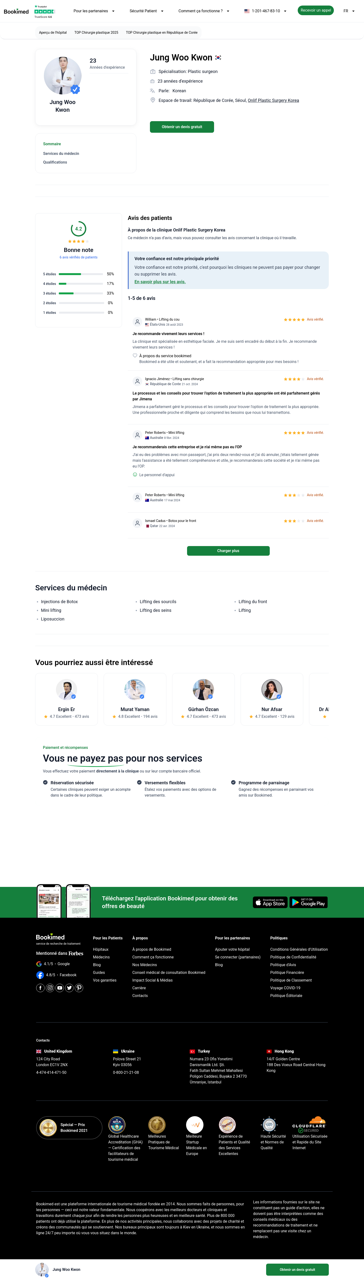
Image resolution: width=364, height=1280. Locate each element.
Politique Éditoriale (286, 995)
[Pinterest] (79, 988)
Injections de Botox (59, 601)
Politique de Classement (291, 980)
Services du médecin (61, 153)
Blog (97, 965)
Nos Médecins (144, 965)
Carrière (139, 988)
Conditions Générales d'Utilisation (299, 949)
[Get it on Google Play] (309, 902)
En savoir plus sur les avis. (160, 281)
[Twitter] (69, 988)
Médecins (101, 957)
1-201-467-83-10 (266, 11)
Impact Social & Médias (152, 980)
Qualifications (55, 162)
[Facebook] (40, 988)
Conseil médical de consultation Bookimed (168, 972)
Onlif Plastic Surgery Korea (273, 100)
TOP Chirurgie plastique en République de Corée (161, 32)
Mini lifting (51, 610)
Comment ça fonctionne (153, 957)
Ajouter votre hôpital (232, 949)
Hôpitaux (100, 949)
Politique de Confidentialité (293, 957)
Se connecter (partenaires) (238, 957)
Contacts (140, 995)
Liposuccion (52, 618)
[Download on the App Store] (270, 902)
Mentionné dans (59, 953)
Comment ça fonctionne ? (205, 11)
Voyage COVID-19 (285, 988)
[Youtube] (59, 988)
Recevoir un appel (316, 10)
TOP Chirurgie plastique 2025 (96, 32)
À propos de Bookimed (151, 949)
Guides (99, 972)
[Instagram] (50, 988)
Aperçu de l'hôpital (53, 32)
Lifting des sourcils (158, 601)
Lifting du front (253, 601)
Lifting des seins (155, 610)
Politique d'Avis (283, 965)
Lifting (245, 610)
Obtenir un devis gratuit (182, 127)
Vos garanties (104, 980)
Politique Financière (287, 972)
